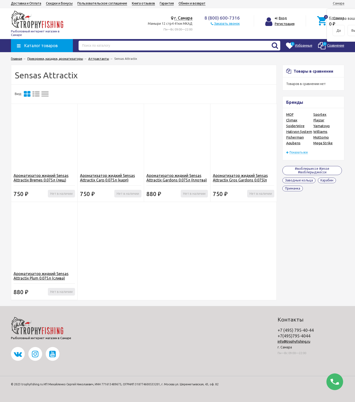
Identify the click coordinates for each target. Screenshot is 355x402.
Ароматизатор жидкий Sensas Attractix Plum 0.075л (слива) (41, 275)
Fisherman (295, 137)
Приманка (292, 188)
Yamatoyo (321, 126)
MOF (290, 114)
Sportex (319, 114)
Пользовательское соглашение (102, 3)
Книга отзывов (143, 3)
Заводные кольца (299, 180)
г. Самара (183, 17)
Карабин (326, 180)
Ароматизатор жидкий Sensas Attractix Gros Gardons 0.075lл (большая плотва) (240, 180)
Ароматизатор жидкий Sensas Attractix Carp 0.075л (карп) (107, 177)
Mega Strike (323, 143)
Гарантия (167, 3)
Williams (320, 132)
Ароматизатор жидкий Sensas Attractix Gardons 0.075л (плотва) (176, 177)
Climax (291, 120)
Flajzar (318, 120)
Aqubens (293, 143)
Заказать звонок (227, 23)
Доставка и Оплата (26, 3)
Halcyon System (299, 132)
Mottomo (321, 137)
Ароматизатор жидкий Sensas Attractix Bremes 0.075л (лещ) (41, 177)
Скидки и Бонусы (59, 3)
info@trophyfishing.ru (294, 341)
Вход (283, 18)
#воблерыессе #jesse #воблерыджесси (312, 170)
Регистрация (285, 24)
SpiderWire (295, 126)
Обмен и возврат (192, 3)
